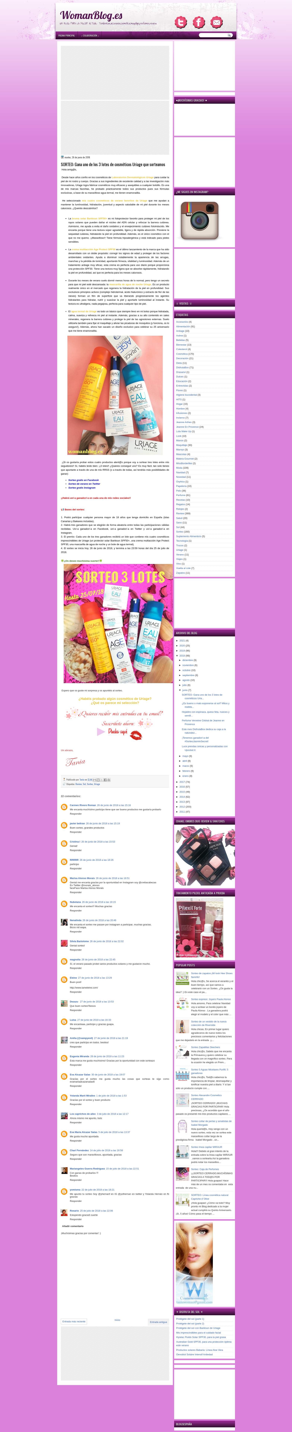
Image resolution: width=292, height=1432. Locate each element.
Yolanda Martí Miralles (82, 1095)
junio (185, 690)
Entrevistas (182, 385)
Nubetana (75, 902)
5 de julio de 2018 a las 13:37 (114, 1132)
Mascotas (181, 454)
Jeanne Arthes (184, 422)
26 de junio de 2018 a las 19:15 (99, 902)
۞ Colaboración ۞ (90, 35)
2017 (183, 782)
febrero (186, 771)
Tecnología (182, 540)
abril (185, 760)
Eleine (73, 977)
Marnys (180, 449)
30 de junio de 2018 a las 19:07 (108, 1074)
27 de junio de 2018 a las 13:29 (95, 977)
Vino (178, 563)
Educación (182, 381)
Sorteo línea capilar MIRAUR (206, 1147)
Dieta (179, 363)
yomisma (75, 1189)
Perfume (180, 495)
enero (185, 776)
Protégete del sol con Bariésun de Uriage (198, 1328)
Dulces (180, 376)
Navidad (180, 472)
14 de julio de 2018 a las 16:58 (106, 1150)
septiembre (188, 675)
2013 (183, 801)
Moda (179, 467)
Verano (180, 554)
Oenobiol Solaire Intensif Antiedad (194, 1354)
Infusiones (181, 413)
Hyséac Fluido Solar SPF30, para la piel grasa (201, 1337)
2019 (183, 650)
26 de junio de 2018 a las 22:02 (107, 941)
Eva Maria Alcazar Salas (83, 1132)
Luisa (73, 1019)
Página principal (66, 35)
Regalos (180, 504)
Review (79, 784)
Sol (84, 784)
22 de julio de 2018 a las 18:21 (97, 1189)
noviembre (188, 665)
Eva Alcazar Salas (80, 1074)
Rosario (74, 1210)
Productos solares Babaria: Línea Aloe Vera (199, 1350)
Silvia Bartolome (79, 941)
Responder (76, 813)
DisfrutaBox (182, 367)
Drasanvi (181, 372)
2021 (183, 640)
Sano (179, 522)
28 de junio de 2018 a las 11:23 (107, 1056)
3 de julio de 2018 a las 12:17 (112, 1113)
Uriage (97, 784)
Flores (179, 390)
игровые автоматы (85, 2)
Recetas (180, 499)
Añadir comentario (73, 1226)
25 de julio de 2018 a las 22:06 (96, 1210)
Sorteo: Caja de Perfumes (205, 1169)
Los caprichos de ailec (83, 1113)
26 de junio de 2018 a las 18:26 (96, 860)
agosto (186, 680)
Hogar (179, 404)
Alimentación (183, 326)
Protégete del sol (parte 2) (190, 1323)
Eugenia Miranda (79, 1056)
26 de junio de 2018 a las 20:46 (99, 920)
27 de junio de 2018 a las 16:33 (94, 1019)
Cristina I (75, 841)
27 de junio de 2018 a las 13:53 (97, 1001)
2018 (183, 655)
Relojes (180, 509)
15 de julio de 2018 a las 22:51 (122, 1168)
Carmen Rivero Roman (83, 805)
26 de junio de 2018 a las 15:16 (114, 805)
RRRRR (74, 860)
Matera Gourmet (185, 458)
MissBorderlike (184, 463)
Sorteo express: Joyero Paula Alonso (211, 999)
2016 (183, 786)
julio (185, 685)
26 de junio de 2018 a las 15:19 (103, 823)
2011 (183, 811)
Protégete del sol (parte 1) (190, 1318)
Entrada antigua (158, 1322)
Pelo (178, 490)
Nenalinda (75, 920)
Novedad (181, 477)
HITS (179, 399)
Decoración (182, 358)
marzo (186, 766)
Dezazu (74, 1001)
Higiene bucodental (186, 394)
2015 (183, 791)
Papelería (181, 486)
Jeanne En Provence (187, 426)
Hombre (180, 408)
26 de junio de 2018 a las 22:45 (98, 959)
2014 (183, 796)
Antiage (180, 331)
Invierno (180, 417)
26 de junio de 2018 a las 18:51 (113, 878)
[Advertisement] (115, 73)
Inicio (117, 1320)
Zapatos (180, 572)
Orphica (180, 481)
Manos (179, 440)
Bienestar (181, 344)
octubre (186, 670)
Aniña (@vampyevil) (81, 1038)
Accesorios (182, 321)
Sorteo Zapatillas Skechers (205, 1047)
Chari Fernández (79, 1150)
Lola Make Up (183, 431)
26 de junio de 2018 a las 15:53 (98, 841)
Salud (179, 518)
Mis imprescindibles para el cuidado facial (198, 1332)
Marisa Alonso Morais (82, 878)
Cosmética (182, 353)
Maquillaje (181, 445)
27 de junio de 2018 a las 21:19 (111, 1038)
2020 (183, 645)
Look (178, 436)
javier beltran (77, 823)
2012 (183, 806)
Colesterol (181, 349)
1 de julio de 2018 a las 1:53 (111, 1095)
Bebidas (180, 340)
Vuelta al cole (183, 568)
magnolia (75, 959)
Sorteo (90, 784)
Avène (179, 335)
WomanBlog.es (91, 15)
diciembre (188, 660)
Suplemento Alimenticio (188, 536)
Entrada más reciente (73, 1321)
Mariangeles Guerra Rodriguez (87, 1168)
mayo (185, 756)
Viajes (179, 559)
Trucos (179, 545)
